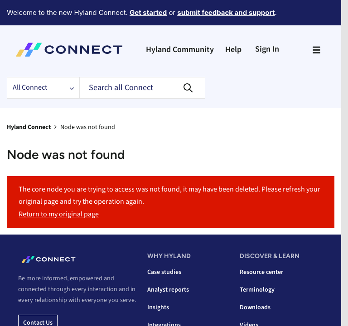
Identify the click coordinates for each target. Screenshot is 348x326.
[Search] (142, 88)
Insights (158, 307)
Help (233, 49)
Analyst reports (168, 289)
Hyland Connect (29, 127)
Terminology (257, 289)
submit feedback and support (226, 12)
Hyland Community (180, 49)
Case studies (164, 272)
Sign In (267, 49)
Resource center (261, 272)
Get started (148, 12)
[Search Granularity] (43, 88)
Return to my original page (59, 214)
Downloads (255, 307)
